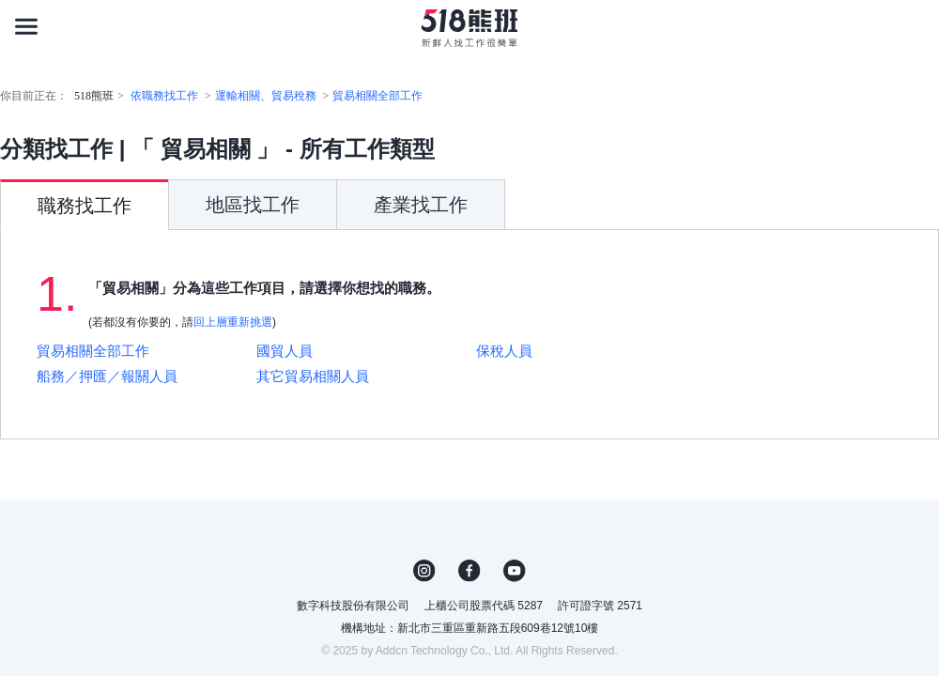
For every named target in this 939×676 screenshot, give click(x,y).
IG (424, 571)
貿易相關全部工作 (377, 95)
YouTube (514, 571)
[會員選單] (912, 26)
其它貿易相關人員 (312, 376)
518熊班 (94, 95)
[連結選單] (26, 26)
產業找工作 (421, 204)
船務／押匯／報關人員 (107, 376)
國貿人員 (284, 351)
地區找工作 (253, 204)
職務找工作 (84, 205)
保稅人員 (504, 351)
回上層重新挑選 (232, 322)
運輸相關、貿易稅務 (265, 95)
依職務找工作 (164, 95)
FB (469, 571)
